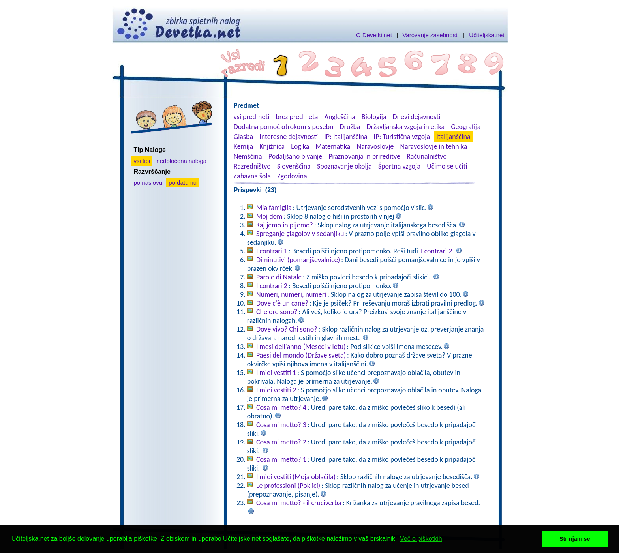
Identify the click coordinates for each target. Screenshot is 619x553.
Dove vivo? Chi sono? (286, 329)
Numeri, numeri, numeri (291, 294)
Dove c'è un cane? (282, 303)
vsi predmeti (251, 116)
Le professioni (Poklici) (288, 485)
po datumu (183, 182)
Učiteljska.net (486, 35)
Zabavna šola (252, 176)
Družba (350, 126)
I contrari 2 (436, 251)
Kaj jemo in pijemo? (284, 225)
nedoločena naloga (181, 160)
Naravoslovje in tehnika (433, 146)
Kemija (243, 146)
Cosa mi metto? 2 (281, 442)
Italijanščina (453, 136)
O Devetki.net (374, 35)
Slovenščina (294, 166)
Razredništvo (252, 166)
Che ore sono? (276, 311)
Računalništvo (427, 156)
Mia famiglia (274, 207)
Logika (300, 146)
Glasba (243, 136)
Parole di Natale (279, 277)
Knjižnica (272, 146)
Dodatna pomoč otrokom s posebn (284, 126)
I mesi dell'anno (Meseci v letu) (301, 346)
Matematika (332, 146)
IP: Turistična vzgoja (402, 136)
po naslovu (148, 182)
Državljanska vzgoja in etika (406, 126)
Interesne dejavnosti (288, 136)
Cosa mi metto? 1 (281, 459)
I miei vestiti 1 (276, 372)
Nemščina (248, 156)
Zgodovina (292, 176)
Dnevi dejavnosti (417, 116)
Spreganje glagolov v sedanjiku (300, 233)
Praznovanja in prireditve (364, 156)
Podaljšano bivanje (295, 156)
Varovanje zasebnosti (430, 35)
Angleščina (339, 116)
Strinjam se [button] (574, 539)
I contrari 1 (271, 251)
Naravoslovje (375, 146)
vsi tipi (142, 160)
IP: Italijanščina (345, 136)
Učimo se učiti (447, 166)
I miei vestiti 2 (276, 390)
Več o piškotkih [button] (421, 538)
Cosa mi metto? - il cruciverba (298, 503)
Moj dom (269, 216)
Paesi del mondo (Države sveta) (301, 355)
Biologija (374, 116)
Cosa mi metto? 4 (281, 407)
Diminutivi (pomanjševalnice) (298, 259)
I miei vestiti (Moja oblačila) (296, 476)
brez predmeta (297, 116)
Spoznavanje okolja (344, 166)
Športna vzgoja (399, 166)
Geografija (465, 126)
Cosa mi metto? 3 (281, 424)
